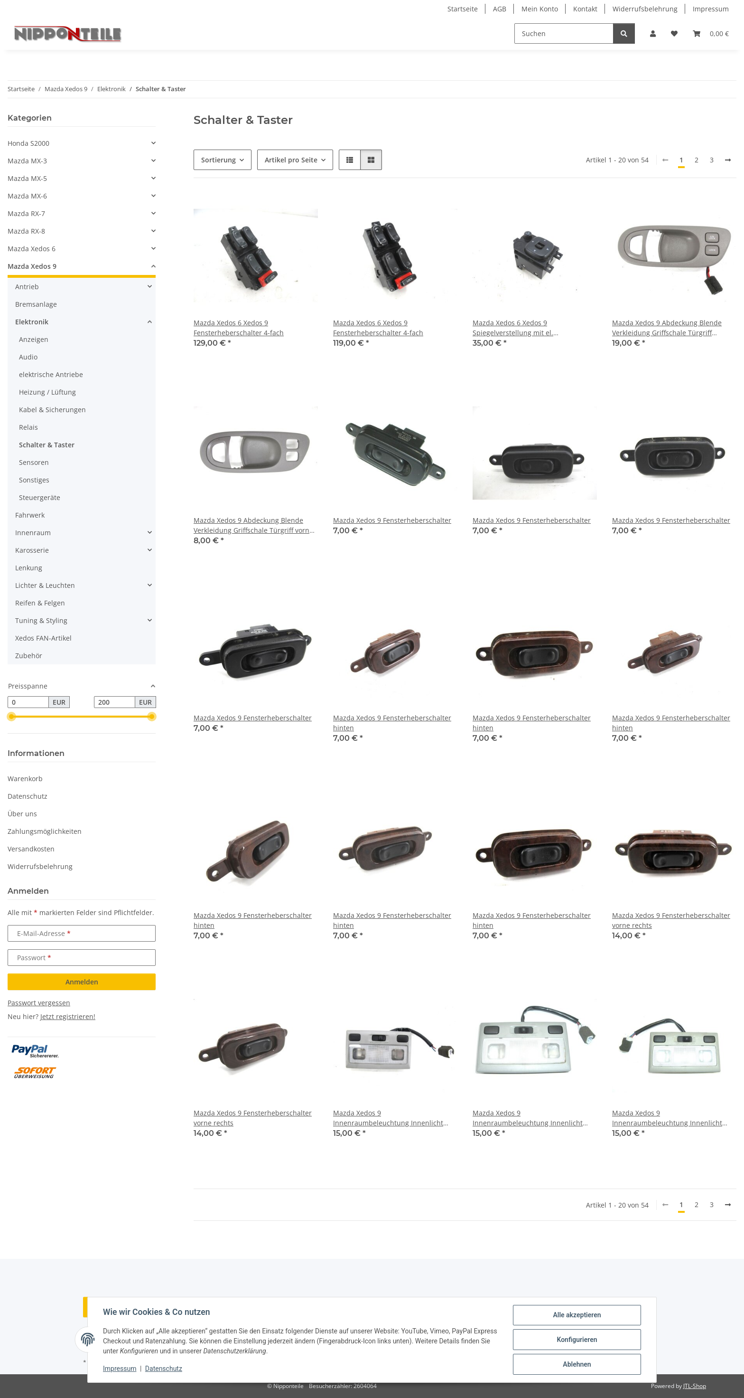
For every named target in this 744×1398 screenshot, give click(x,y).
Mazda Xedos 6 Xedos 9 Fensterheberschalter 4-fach (239, 327)
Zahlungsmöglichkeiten (45, 831)
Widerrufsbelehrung (645, 8)
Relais (28, 427)
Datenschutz (163, 1368)
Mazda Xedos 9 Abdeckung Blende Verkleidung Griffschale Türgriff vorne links (253, 525)
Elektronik (31, 321)
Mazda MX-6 (27, 195)
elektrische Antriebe (51, 374)
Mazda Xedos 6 (32, 248)
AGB (499, 8)
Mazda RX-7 (26, 213)
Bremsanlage (36, 304)
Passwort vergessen (39, 1002)
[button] (652, 33)
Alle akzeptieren (577, 1315)
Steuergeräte (39, 497)
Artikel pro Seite (291, 159)
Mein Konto (539, 8)
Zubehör (28, 655)
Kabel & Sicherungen (52, 409)
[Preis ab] (28, 702)
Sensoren (34, 462)
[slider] (11, 717)
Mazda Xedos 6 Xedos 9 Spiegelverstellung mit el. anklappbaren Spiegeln (513, 328)
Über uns (22, 813)
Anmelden (81, 981)
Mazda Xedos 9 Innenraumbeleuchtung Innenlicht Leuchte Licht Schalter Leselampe (388, 1118)
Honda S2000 (28, 143)
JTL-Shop (694, 1386)
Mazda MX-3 (27, 160)
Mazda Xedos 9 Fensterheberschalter (392, 520)
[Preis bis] (114, 702)
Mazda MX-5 (27, 178)
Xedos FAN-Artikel (43, 637)
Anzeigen (33, 339)
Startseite (462, 8)
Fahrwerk (30, 515)
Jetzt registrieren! (67, 1016)
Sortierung (218, 159)
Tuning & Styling (41, 620)
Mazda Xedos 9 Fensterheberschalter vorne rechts (671, 920)
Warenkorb (25, 778)
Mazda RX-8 (26, 231)
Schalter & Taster (46, 444)
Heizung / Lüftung (47, 392)
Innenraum (33, 532)
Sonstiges (34, 479)
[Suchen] (564, 33)
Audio (28, 356)
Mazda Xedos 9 (32, 266)
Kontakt (585, 8)
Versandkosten (31, 848)
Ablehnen (577, 1364)
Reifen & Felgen (40, 602)
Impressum (119, 1368)
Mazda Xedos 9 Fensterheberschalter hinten (392, 722)
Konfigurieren (577, 1339)
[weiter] (727, 160)
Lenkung (28, 567)
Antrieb (27, 286)
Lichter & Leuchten (45, 585)
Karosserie (32, 550)
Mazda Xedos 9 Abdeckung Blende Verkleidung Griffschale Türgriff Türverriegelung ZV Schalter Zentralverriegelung (667, 328)
